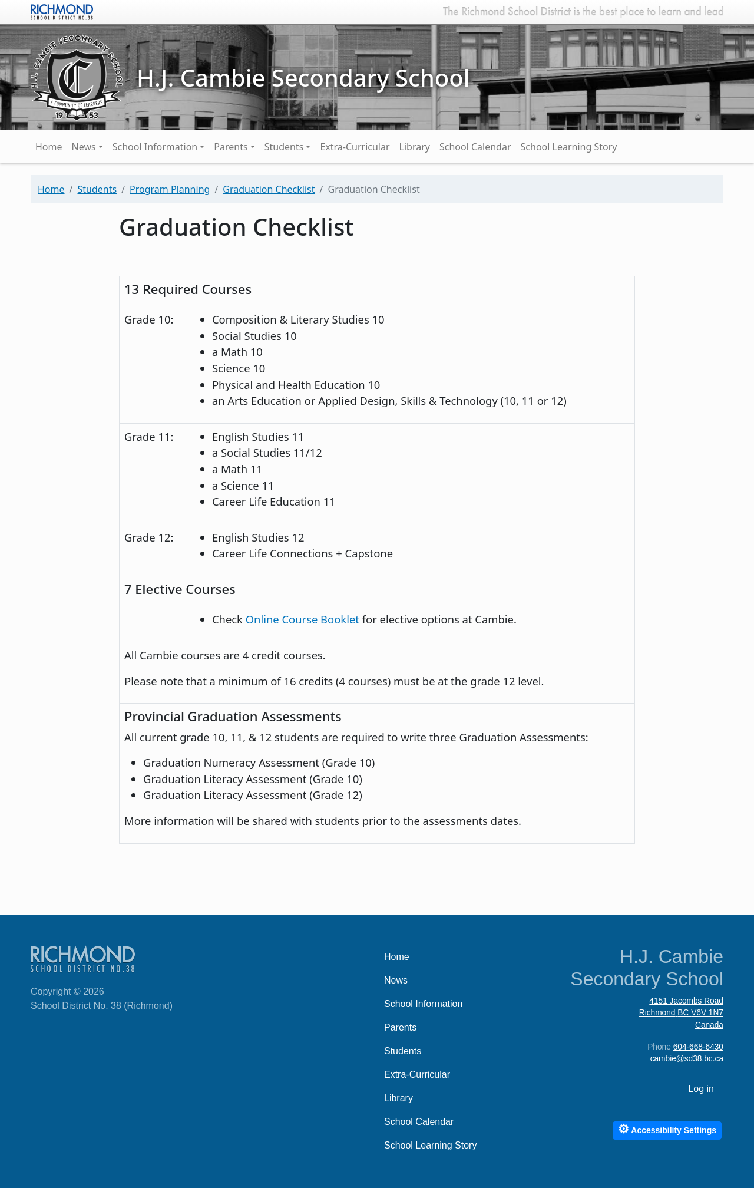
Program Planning (170, 189)
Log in (701, 1089)
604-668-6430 (698, 1046)
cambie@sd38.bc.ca (686, 1058)
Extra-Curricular (354, 146)
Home (48, 146)
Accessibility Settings (667, 1129)
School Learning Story (569, 146)
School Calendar (475, 146)
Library (414, 146)
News (84, 146)
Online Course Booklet (304, 619)
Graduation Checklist (269, 189)
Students (284, 146)
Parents (230, 146)
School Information (155, 146)
